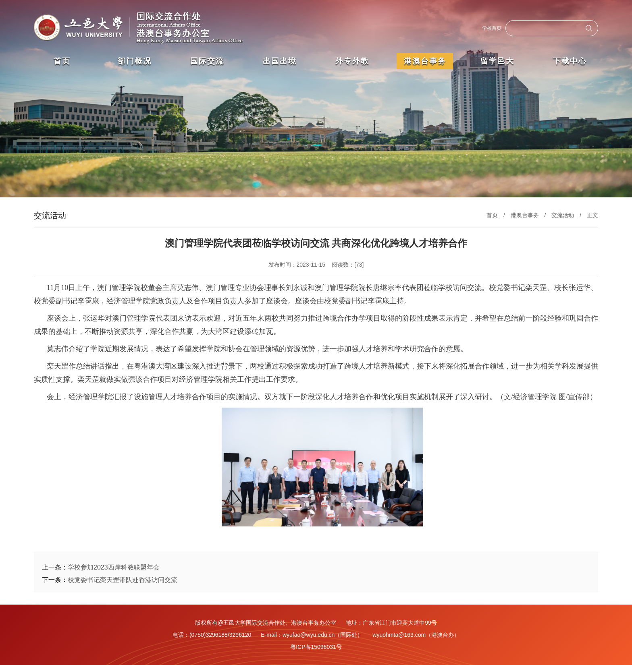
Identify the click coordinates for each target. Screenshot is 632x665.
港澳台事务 (525, 215)
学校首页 (491, 28)
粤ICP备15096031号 (316, 647)
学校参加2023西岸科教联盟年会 (114, 567)
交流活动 (562, 215)
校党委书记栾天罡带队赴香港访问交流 (122, 579)
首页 (492, 215)
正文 (592, 215)
